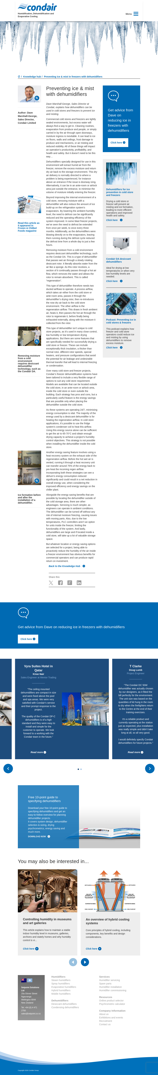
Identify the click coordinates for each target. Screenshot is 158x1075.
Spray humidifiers (60, 983)
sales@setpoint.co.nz (31, 1013)
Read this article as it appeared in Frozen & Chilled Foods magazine (29, 227)
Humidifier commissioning (112, 990)
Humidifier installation (110, 987)
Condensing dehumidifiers (65, 1007)
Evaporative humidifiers (63, 987)
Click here (118, 142)
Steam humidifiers (61, 980)
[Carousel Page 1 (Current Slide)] (78, 769)
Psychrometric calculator (112, 1004)
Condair (37, 7)
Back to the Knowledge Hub (67, 566)
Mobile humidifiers (61, 993)
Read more (38, 752)
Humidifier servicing (109, 980)
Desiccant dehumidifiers (64, 1004)
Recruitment (105, 1021)
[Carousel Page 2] (81, 769)
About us (104, 1014)
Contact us (105, 1024)
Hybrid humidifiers (61, 990)
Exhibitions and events (111, 1017)
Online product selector (111, 1000)
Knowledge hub (32, 76)
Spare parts (105, 983)
